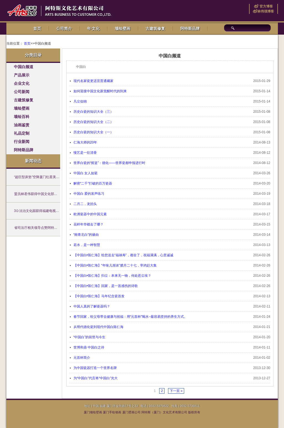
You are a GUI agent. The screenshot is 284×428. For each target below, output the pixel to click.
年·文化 (93, 28)
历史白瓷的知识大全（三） (93, 112)
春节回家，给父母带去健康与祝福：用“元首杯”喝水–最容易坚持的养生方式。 (130, 317)
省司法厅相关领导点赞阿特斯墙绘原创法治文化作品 (52, 228)
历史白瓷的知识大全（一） (93, 132)
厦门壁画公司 (131, 412)
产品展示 (21, 75)
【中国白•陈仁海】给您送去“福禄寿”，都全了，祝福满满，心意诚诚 (123, 255)
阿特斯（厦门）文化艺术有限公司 (164, 412)
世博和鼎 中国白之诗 (88, 347)
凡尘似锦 (80, 101)
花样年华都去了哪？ (88, 224)
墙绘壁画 (122, 28)
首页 (37, 28)
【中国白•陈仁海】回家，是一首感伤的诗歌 (105, 286)
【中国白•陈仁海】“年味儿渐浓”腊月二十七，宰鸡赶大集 (115, 265)
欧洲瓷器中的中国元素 (90, 214)
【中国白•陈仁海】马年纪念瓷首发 (99, 296)
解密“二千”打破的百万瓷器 (92, 183)
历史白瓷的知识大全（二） (93, 122)
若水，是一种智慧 (86, 245)
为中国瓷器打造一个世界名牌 (95, 368)
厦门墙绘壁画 (93, 412)
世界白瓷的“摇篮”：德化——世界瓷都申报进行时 (109, 163)
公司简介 (64, 28)
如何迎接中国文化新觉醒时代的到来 (100, 91)
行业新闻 (21, 142)
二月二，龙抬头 (85, 204)
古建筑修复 (155, 28)
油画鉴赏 (21, 125)
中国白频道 (23, 67)
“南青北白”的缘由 (86, 235)
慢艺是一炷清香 (85, 153)
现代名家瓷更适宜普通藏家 (93, 81)
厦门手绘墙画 (112, 412)
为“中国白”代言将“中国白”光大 (95, 378)
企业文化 (21, 83)
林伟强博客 (265, 11)
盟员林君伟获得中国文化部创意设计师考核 (45, 194)
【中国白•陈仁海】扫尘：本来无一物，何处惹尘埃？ (112, 276)
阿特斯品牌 (190, 28)
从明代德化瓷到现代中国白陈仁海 (98, 327)
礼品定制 (21, 133)
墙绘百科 (21, 117)
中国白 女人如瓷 (85, 173)
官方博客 (265, 6)
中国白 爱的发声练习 (88, 194)
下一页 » (176, 391)
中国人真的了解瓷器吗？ (91, 306)
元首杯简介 (81, 358)
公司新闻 (21, 92)
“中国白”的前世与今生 (89, 337)
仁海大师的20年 (85, 142)
